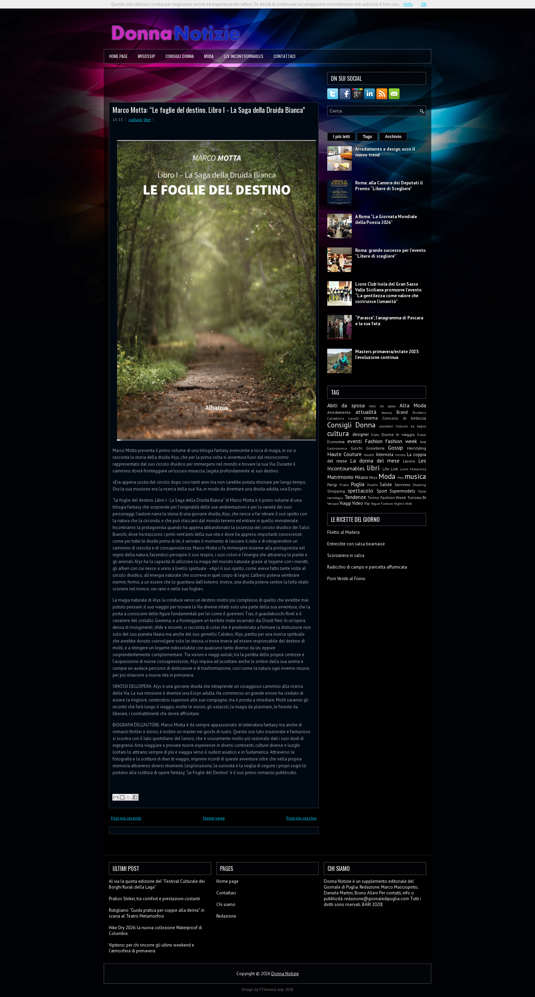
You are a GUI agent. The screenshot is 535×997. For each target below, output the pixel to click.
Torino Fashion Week (386, 497)
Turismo (414, 497)
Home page (118, 56)
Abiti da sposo (382, 406)
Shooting (419, 484)
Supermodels (402, 491)
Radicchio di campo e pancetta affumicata (367, 567)
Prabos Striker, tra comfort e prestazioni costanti (154, 899)
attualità (366, 411)
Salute (386, 484)
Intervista (384, 454)
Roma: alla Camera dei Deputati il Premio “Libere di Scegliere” (389, 186)
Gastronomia (337, 448)
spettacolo (360, 490)
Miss (373, 477)
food (423, 441)
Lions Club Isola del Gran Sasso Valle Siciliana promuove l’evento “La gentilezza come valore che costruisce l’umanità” (388, 292)
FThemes (267, 989)
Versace (332, 503)
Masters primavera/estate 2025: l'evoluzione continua (387, 354)
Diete (375, 434)
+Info (408, 4)
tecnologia (335, 497)
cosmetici (386, 426)
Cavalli (353, 418)
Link (394, 468)
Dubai (421, 434)
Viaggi (345, 503)
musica (415, 476)
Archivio (393, 136)
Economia (336, 441)
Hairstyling (416, 448)
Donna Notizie (285, 974)
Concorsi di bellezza (404, 418)
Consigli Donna (179, 56)
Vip (367, 503)
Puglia (357, 484)
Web (408, 503)
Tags (367, 136)
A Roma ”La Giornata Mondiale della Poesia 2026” (386, 219)
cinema (371, 418)
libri (147, 119)
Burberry (419, 412)
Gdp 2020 (285, 989)
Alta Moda (413, 405)
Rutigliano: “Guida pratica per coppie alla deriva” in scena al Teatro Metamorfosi (156, 913)
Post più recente (126, 817)
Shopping (336, 491)
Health (369, 454)
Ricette (372, 484)
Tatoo (422, 491)
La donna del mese (375, 460)
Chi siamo (225, 904)
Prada (344, 484)
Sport (382, 491)
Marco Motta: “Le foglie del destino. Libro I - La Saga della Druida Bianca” (209, 109)
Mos (400, 477)
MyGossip (146, 56)
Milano (361, 477)
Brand (402, 412)
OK (424, 4)
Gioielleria (375, 448)
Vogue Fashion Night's (387, 503)
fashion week (401, 441)
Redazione (226, 916)
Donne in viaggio (398, 434)
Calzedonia (335, 418)
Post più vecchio (301, 817)
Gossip (395, 447)
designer (360, 434)
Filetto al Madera (343, 532)
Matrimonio (340, 476)
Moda (209, 56)
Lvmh (404, 469)
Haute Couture (344, 454)
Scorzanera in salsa (345, 555)
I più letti (341, 136)
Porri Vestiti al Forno (346, 578)
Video (357, 503)
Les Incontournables (243, 56)
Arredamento (339, 412)
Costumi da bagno (411, 426)
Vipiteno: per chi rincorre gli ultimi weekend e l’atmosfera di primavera (151, 948)
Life (385, 468)
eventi (354, 441)
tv (424, 497)
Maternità (418, 469)
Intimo (400, 454)
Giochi (356, 448)
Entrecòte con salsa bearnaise (356, 544)
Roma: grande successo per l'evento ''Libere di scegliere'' (390, 253)
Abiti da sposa (346, 405)
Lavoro (409, 461)
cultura (135, 119)
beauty (386, 412)
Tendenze (355, 497)
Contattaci (284, 56)
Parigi (332, 484)
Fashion (373, 441)
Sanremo (402, 484)
